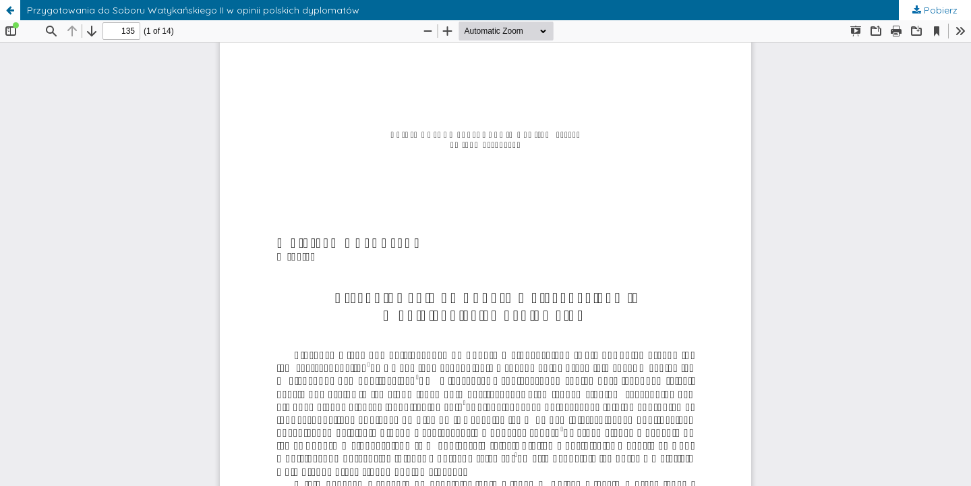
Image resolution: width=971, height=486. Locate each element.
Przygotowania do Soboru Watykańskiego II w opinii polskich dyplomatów (193, 10)
